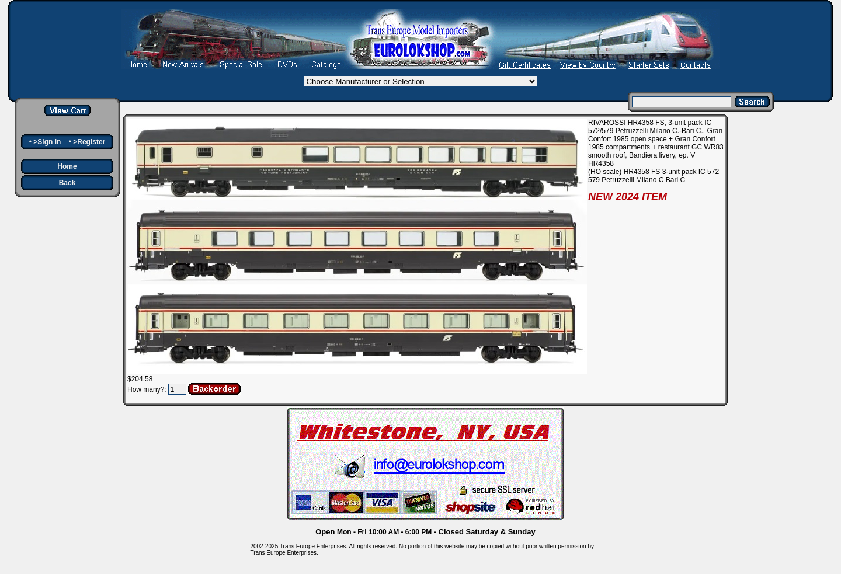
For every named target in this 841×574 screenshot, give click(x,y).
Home (67, 166)
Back (67, 183)
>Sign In (47, 142)
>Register (89, 142)
